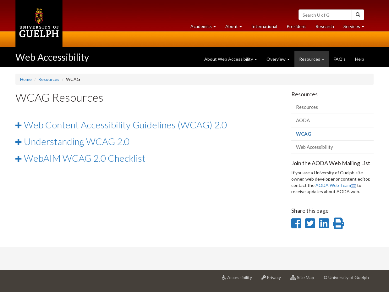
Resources (48, 79)
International (264, 26)
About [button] (236, 28)
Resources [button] (311, 59)
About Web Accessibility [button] (230, 59)
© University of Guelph (346, 277)
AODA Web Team (335, 185)
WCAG (313, 135)
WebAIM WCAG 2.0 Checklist (84, 158)
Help (359, 59)
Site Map (304, 279)
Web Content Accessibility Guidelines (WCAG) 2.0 (125, 124)
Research (327, 28)
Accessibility (239, 279)
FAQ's (340, 59)
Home (26, 79)
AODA (303, 120)
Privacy (273, 279)
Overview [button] (278, 59)
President (296, 26)
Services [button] (356, 28)
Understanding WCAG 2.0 (76, 141)
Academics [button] (205, 28)
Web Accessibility (52, 57)
